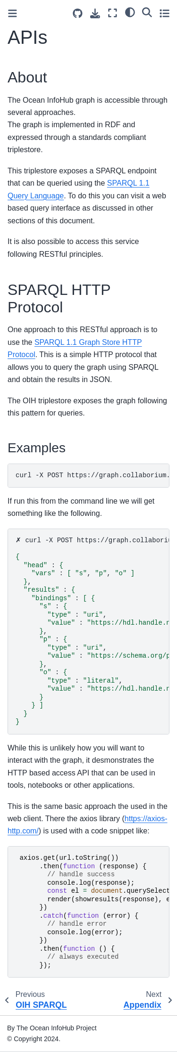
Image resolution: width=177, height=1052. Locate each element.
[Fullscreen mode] (112, 13)
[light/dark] (130, 12)
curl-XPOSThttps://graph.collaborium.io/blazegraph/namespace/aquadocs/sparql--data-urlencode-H (92, 475)
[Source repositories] (77, 13)
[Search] (147, 12)
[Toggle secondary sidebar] (164, 13)
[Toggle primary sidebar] (12, 13)
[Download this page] (95, 13)
